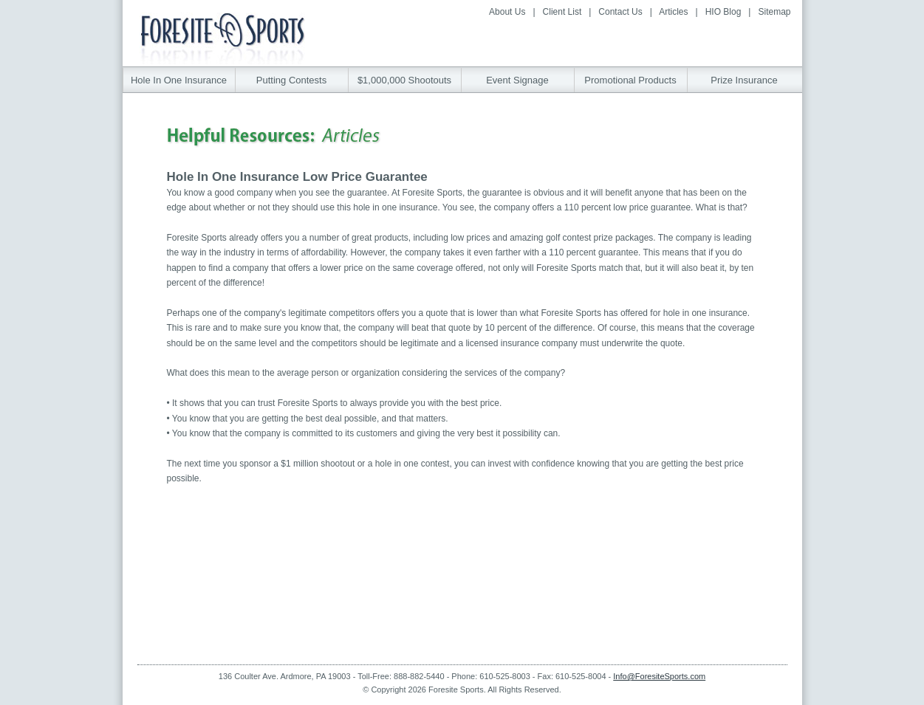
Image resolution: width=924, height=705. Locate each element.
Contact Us (620, 12)
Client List (562, 12)
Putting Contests (291, 80)
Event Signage (517, 80)
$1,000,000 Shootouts (404, 80)
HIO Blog (723, 12)
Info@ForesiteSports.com (659, 676)
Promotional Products (630, 80)
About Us (507, 12)
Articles (673, 12)
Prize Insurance (744, 80)
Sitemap (774, 12)
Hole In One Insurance (179, 80)
